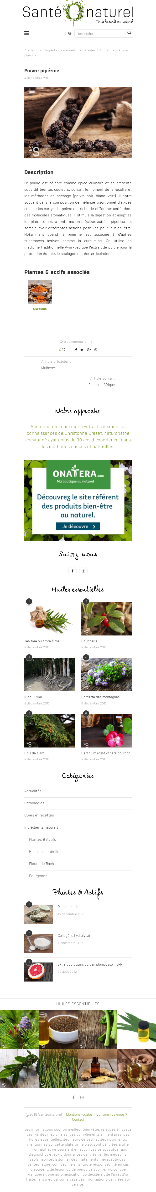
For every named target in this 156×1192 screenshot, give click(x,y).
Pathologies (34, 803)
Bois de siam (34, 753)
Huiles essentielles (45, 852)
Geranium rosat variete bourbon (105, 753)
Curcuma (40, 309)
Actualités (33, 791)
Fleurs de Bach (41, 864)
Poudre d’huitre (70, 907)
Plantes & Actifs (96, 50)
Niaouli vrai (33, 697)
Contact (78, 1119)
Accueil (29, 50)
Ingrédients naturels (60, 50)
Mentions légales (79, 1114)
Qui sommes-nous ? (111, 1114)
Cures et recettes (39, 815)
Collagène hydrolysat (74, 936)
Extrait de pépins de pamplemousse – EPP (90, 964)
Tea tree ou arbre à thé (42, 641)
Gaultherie (89, 641)
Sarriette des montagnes (100, 697)
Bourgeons (38, 876)
